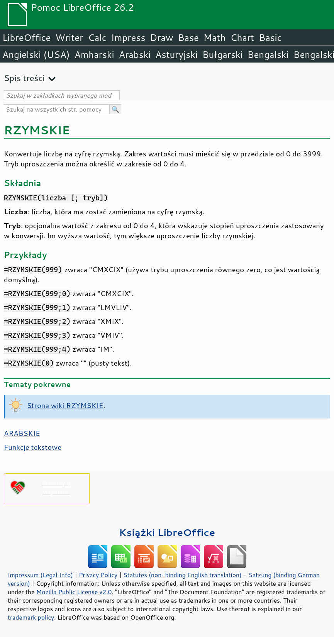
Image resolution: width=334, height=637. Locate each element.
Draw (161, 37)
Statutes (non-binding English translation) (182, 575)
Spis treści (24, 78)
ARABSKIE (22, 433)
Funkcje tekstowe (32, 447)
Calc (97, 37)
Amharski (94, 54)
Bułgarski (222, 54)
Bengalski (268, 54)
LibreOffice (26, 37)
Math (214, 37)
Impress (128, 37)
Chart (242, 37)
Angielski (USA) (36, 54)
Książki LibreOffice (167, 532)
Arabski (135, 54)
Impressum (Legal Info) (40, 575)
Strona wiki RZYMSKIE (65, 405)
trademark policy (31, 617)
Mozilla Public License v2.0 (74, 592)
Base (188, 37)
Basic (270, 37)
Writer (69, 37)
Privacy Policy (98, 575)
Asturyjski (176, 54)
